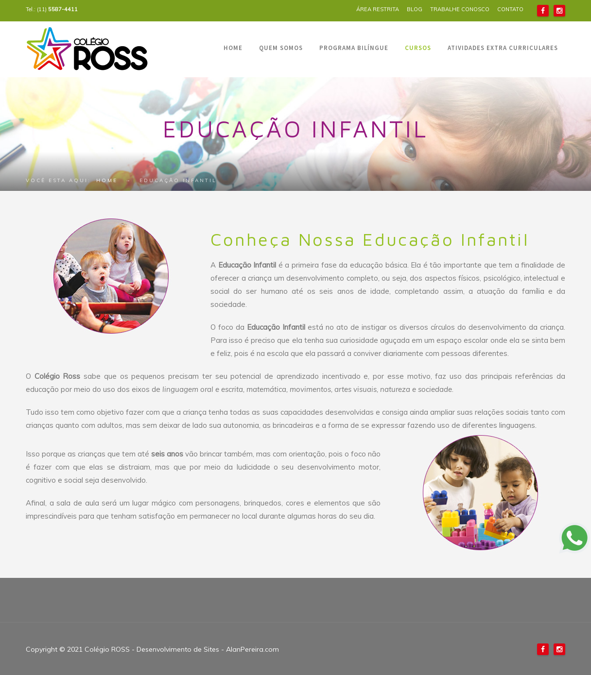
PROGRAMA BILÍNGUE (353, 48)
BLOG (414, 9)
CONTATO (510, 9)
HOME (233, 48)
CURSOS (418, 48)
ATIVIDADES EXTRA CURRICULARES (503, 48)
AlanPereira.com (252, 649)
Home (107, 180)
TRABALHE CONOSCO (459, 9)
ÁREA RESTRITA (377, 9)
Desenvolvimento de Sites (178, 649)
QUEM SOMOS (281, 48)
